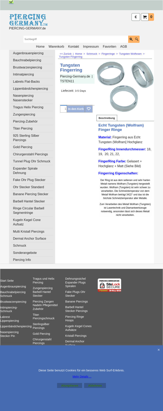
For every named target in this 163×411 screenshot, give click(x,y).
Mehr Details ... (81, 376)
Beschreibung (107, 138)
